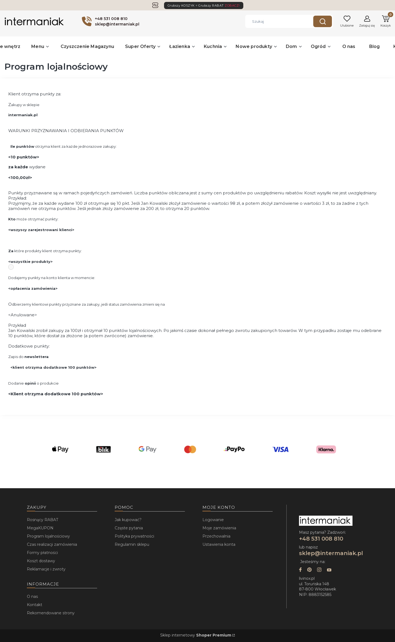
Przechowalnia (216, 536)
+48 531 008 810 (322, 538)
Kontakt (34, 604)
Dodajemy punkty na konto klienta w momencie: (51, 277)
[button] (322, 21)
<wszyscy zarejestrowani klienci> (41, 230)
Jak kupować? (128, 519)
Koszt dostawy (41, 560)
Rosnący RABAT (42, 519)
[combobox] (275, 21)
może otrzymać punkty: (33, 219)
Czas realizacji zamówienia (52, 544)
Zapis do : (28, 356)
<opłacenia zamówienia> (33, 288)
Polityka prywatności (134, 536)
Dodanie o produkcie (33, 383)
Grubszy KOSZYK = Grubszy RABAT (204, 5)
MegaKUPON (40, 527)
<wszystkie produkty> (30, 261)
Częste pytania (129, 527)
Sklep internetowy (195, 635)
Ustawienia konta (218, 544)
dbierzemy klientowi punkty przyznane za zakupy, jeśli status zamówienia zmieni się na (88, 304)
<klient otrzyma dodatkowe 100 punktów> (53, 367)
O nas (32, 596)
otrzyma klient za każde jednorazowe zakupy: (63, 146)
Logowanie (213, 519)
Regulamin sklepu (132, 544)
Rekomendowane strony (51, 612)
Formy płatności (42, 552)
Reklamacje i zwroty (46, 569)
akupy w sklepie (25, 105)
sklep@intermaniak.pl (331, 553)
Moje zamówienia (219, 527)
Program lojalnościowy (48, 536)
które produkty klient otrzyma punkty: (45, 251)
